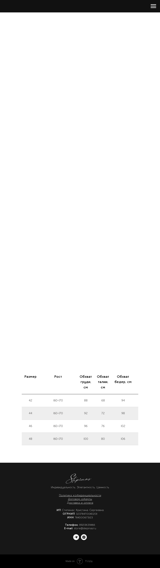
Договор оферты (80, 499)
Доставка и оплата (80, 502)
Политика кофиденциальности (80, 495)
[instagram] (84, 539)
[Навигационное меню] (153, 6)
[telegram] (76, 539)
